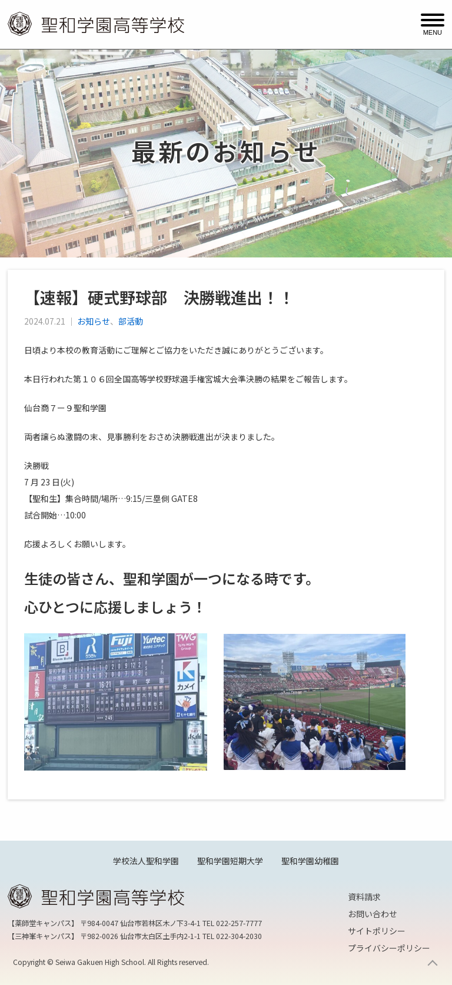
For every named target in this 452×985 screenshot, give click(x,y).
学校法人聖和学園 (146, 861)
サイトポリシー (377, 930)
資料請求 (364, 896)
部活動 (130, 321)
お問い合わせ (372, 913)
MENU (432, 32)
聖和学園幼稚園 (310, 861)
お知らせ (93, 321)
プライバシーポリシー (389, 948)
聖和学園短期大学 (230, 861)
